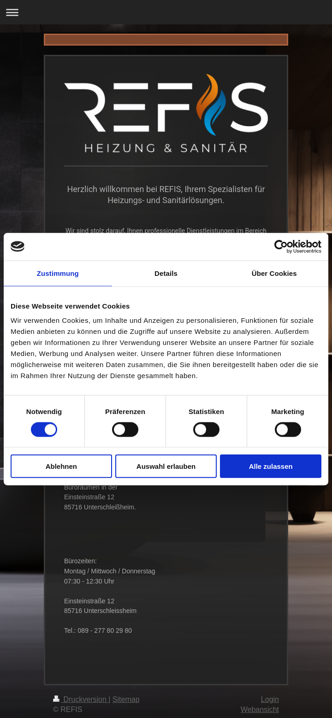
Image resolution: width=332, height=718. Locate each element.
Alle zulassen (271, 466)
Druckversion (80, 693)
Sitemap (126, 693)
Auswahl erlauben (166, 466)
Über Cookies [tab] (274, 273)
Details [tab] (166, 273)
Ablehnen (61, 466)
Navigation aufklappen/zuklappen (166, 12)
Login (270, 693)
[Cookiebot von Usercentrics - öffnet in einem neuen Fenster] (281, 246)
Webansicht (260, 703)
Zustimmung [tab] (58, 273)
